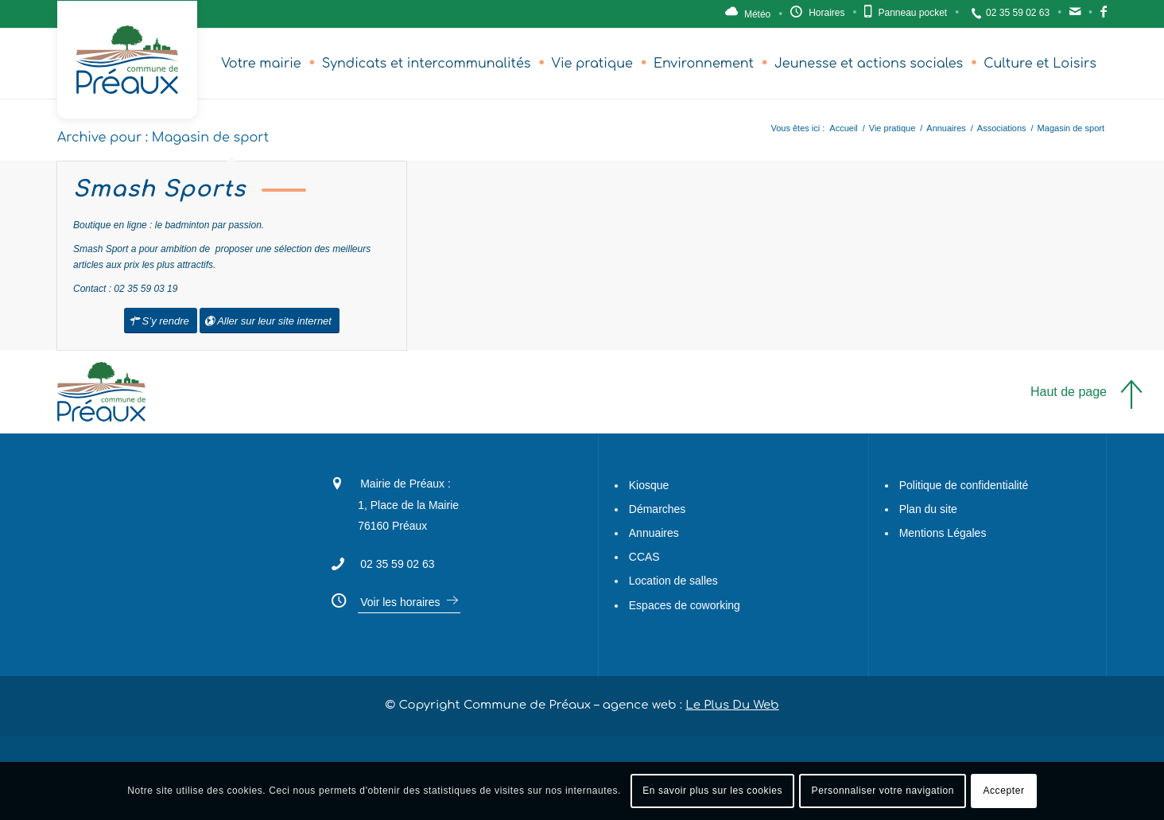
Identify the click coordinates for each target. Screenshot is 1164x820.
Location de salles (673, 581)
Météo (757, 14)
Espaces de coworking (684, 605)
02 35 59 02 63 (1018, 12)
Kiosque (649, 485)
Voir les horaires (400, 602)
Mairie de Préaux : (405, 483)
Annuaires (654, 533)
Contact (1075, 15)
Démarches (657, 509)
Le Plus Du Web (731, 705)
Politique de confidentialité (964, 485)
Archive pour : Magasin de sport (163, 137)
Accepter (1003, 790)
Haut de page (1068, 391)
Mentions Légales (943, 533)
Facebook (1103, 15)
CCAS (644, 556)
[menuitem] (261, 64)
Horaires (826, 12)
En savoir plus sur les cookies (712, 790)
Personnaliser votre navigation (883, 790)
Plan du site (928, 509)
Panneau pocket (912, 12)
